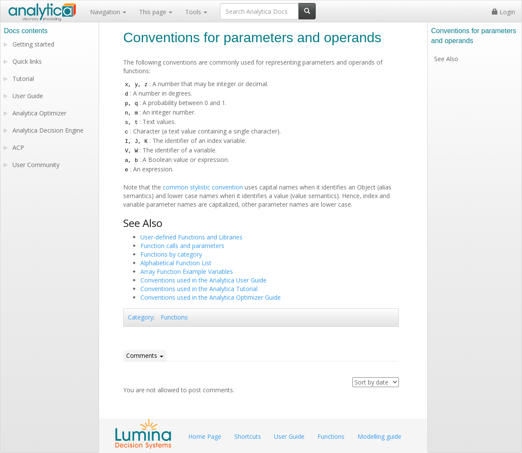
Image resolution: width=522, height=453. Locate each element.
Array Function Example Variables (186, 271)
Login (503, 12)
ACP (18, 147)
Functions (174, 317)
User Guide (27, 96)
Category (140, 317)
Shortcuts (247, 436)
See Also (446, 59)
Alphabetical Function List (175, 263)
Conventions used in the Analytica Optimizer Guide (210, 297)
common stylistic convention (203, 187)
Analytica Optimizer (39, 113)
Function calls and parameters (182, 246)
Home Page (204, 436)
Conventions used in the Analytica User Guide (203, 280)
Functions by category (171, 254)
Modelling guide (379, 436)
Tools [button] (196, 12)
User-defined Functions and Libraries (191, 237)
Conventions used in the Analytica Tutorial (199, 289)
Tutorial (23, 78)
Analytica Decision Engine (48, 130)
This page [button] (155, 12)
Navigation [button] (108, 12)
